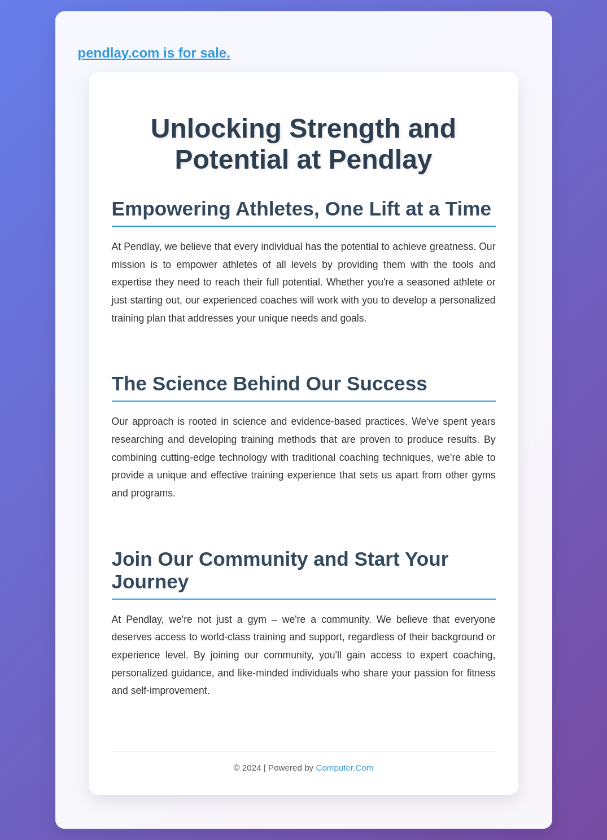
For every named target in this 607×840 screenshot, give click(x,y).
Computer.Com (344, 767)
